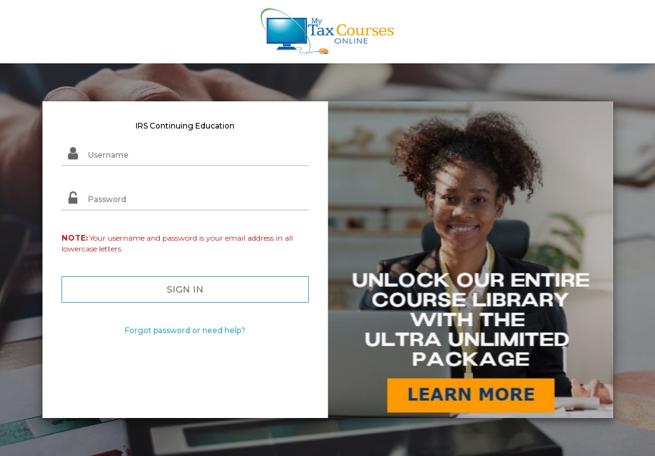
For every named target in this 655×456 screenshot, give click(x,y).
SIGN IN (185, 289)
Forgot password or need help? (185, 330)
